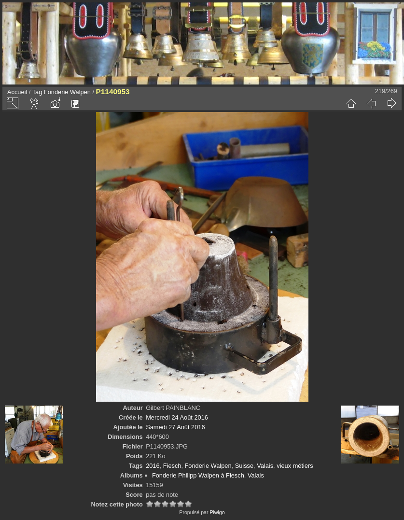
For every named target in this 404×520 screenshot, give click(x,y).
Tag (37, 92)
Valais (265, 465)
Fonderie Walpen (67, 92)
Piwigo (216, 512)
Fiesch (172, 465)
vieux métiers (295, 465)
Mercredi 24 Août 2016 (177, 417)
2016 (152, 465)
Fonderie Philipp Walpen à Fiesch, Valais (208, 475)
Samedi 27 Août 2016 (175, 427)
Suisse (244, 465)
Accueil (17, 92)
